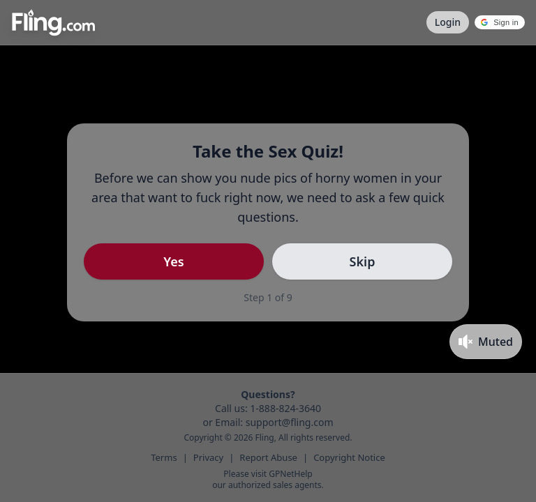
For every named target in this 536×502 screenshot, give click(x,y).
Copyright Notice (349, 457)
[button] (500, 22)
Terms (164, 457)
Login (448, 22)
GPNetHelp (290, 474)
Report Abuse (268, 457)
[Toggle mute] (485, 341)
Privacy (208, 457)
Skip (362, 261)
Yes (173, 261)
